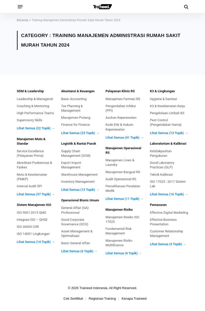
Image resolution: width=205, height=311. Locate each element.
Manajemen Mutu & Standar (31, 141)
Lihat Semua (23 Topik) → (80, 133)
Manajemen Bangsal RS (123, 172)
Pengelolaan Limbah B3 (167, 113)
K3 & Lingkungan (162, 91)
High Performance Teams (35, 113)
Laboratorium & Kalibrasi (168, 143)
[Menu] (20, 7)
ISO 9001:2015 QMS (31, 212)
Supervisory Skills (30, 120)
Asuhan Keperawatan (121, 117)
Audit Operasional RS (121, 179)
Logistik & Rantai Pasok (78, 143)
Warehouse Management (79, 174)
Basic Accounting (74, 99)
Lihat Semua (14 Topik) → (36, 242)
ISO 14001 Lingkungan (33, 234)
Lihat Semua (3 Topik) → (168, 244)
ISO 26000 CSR (28, 227)
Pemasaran (158, 205)
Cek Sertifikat (73, 298)
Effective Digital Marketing (169, 212)
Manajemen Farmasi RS (123, 99)
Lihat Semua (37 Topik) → (36, 194)
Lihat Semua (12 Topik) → (80, 190)
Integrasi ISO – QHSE (32, 220)
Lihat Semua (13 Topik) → (169, 133)
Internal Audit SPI (29, 186)
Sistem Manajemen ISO (34, 205)
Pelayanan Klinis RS (120, 91)
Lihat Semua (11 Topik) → (125, 199)
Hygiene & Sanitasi (163, 99)
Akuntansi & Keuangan (78, 91)
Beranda (22, 20)
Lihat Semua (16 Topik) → (169, 194)
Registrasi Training (102, 298)
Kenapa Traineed (134, 298)
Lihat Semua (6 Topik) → (79, 251)
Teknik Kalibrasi (161, 174)
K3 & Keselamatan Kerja (167, 106)
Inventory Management (78, 181)
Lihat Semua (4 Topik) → (124, 253)
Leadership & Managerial (35, 99)
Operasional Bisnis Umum (80, 200)
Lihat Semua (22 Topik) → (36, 128)
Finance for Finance (75, 125)
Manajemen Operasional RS (123, 150)
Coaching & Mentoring (33, 106)
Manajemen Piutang (76, 117)
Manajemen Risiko (119, 209)
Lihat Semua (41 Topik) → (125, 137)
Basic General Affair (75, 243)
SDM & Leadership (30, 91)
